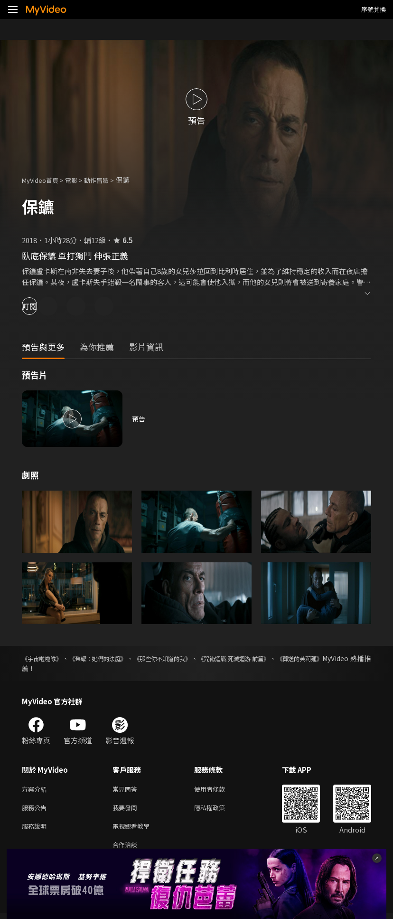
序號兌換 (373, 9)
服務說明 (36, 829)
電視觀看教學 (133, 829)
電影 (79, 180)
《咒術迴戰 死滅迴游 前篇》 (268, 658)
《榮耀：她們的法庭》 (110, 658)
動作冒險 (107, 180)
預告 (139, 419)
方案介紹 (36, 790)
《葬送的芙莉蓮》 (344, 658)
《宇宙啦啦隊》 (45, 658)
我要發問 (126, 810)
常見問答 (126, 790)
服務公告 (36, 810)
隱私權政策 (217, 810)
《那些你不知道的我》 (185, 658)
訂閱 (41, 306)
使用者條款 (217, 790)
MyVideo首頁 (43, 180)
